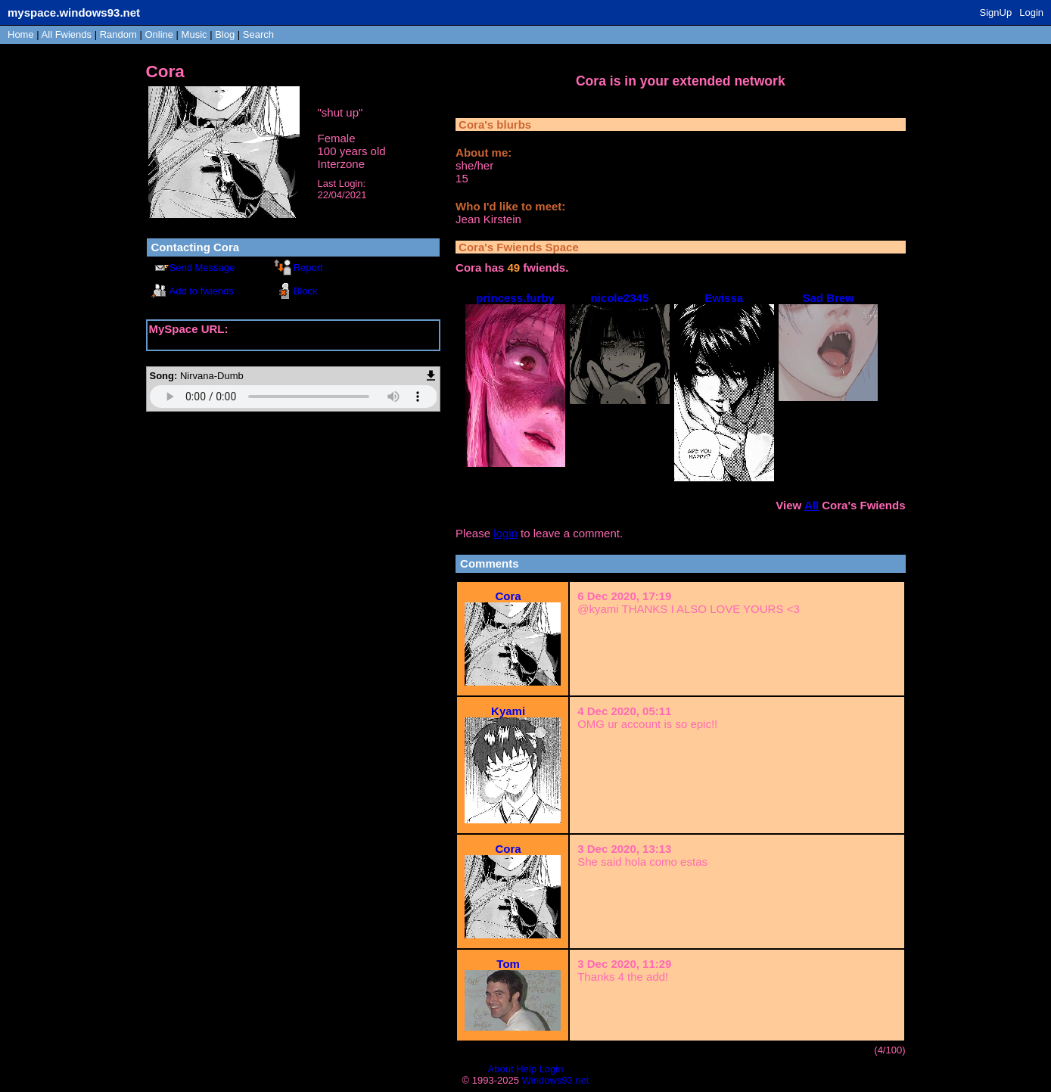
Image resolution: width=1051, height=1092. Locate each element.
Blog (225, 34)
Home (21, 34)
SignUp (996, 12)
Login (1031, 12)
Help (526, 1069)
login (505, 533)
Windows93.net (555, 1080)
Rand (118, 34)
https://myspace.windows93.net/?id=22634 (256, 341)
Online (159, 34)
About (501, 1069)
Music (194, 34)
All (67, 34)
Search (258, 34)
